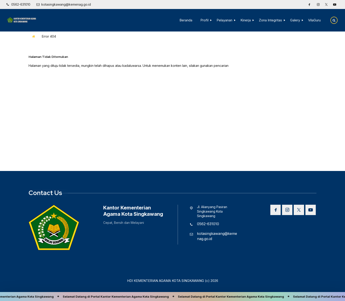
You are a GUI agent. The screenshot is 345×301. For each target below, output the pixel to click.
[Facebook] (309, 4)
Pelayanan (224, 20)
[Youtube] (334, 4)
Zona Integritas (270, 20)
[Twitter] (326, 4)
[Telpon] (18, 4)
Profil (204, 20)
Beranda (185, 20)
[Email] (63, 4)
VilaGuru (314, 20)
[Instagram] (318, 4)
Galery (295, 20)
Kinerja (245, 20)
